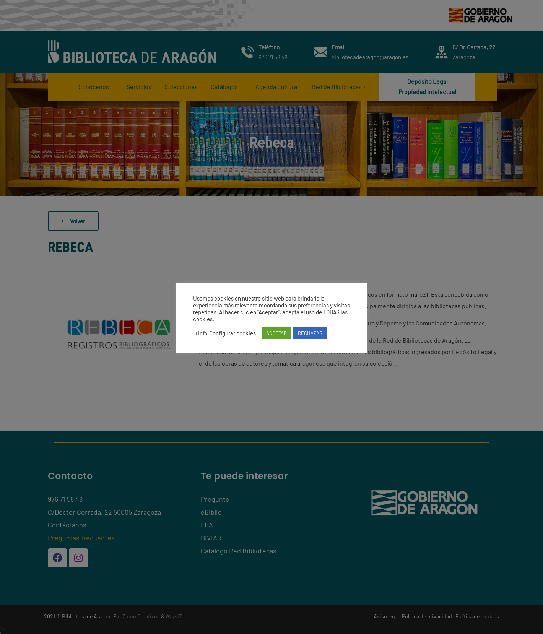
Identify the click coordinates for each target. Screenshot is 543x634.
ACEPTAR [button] (276, 333)
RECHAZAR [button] (310, 333)
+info (201, 333)
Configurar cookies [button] (232, 333)
